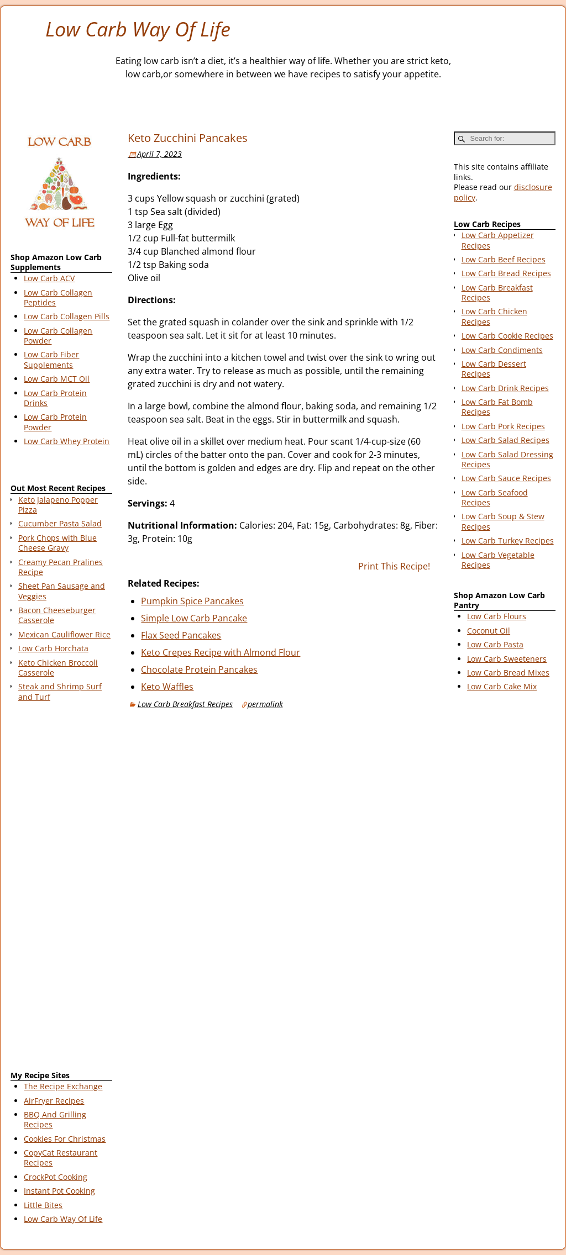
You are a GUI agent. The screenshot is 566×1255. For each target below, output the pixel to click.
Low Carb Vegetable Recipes (498, 560)
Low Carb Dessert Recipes (494, 368)
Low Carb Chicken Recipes (494, 316)
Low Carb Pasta (495, 644)
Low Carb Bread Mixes (508, 672)
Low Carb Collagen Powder (58, 335)
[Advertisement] (61, 888)
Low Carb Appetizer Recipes (498, 240)
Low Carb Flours (496, 616)
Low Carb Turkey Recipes (508, 540)
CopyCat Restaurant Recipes (60, 1157)
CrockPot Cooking (55, 1177)
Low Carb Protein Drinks (55, 398)
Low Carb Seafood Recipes (495, 497)
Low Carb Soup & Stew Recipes (503, 521)
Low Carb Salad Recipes (505, 440)
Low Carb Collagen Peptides (58, 297)
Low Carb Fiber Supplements (51, 359)
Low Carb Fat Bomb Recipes (497, 407)
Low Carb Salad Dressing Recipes (507, 459)
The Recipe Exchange (63, 1086)
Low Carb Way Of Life (137, 29)
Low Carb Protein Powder (55, 422)
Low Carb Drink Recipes (505, 388)
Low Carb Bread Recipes (506, 273)
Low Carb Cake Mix (502, 686)
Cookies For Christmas (65, 1138)
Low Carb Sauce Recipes (506, 478)
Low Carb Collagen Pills (66, 316)
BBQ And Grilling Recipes (55, 1119)
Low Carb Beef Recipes (504, 259)
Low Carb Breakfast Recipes (185, 704)
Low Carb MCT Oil (57, 378)
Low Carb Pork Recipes (503, 426)
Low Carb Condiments (502, 350)
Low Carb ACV (49, 278)
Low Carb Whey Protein (66, 441)
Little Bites (43, 1205)
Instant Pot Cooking (59, 1190)
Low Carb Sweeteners (507, 658)
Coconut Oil (488, 630)
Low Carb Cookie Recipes (507, 335)
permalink (265, 704)
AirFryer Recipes (54, 1100)
